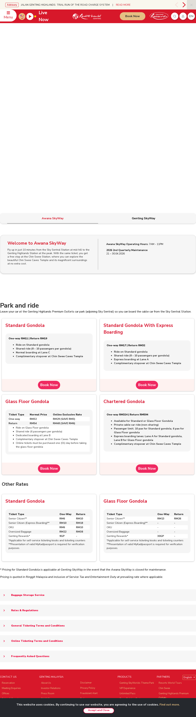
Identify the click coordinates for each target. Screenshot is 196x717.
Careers (45, 600)
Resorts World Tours (170, 548)
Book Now (132, 16)
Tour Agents (48, 595)
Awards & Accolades (52, 605)
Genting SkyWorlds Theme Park (136, 548)
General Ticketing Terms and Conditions (32, 491)
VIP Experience (127, 553)
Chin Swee (164, 553)
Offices (5, 559)
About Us (46, 548)
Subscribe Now (68, 642)
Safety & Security (11, 564)
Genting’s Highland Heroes (55, 574)
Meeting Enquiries (11, 553)
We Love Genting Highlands (56, 610)
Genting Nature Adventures (133, 600)
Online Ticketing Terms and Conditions (31, 506)
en (191, 16)
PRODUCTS (124, 542)
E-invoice (85, 569)
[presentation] (177, 5)
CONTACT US (8, 542)
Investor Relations (51, 553)
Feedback (7, 569)
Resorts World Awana (131, 595)
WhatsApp (7, 574)
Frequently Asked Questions (24, 522)
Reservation (8, 548)
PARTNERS (163, 542)
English (188, 543)
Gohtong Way (126, 579)
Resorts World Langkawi (132, 589)
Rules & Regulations (19, 476)
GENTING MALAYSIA (51, 542)
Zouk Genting (166, 568)
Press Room (47, 559)
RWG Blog (47, 564)
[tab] (52, 84)
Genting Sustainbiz (51, 580)
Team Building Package (132, 564)
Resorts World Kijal (130, 584)
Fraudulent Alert (89, 558)
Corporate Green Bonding (133, 605)
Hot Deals (124, 616)
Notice (83, 564)
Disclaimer (86, 548)
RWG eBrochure (50, 569)
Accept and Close (98, 710)
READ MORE (123, 5)
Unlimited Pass (127, 559)
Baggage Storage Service (22, 460)
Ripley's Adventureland (171, 579)
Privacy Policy (87, 553)
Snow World (165, 584)
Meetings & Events (129, 610)
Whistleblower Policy (92, 584)
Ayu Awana (165, 573)
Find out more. (170, 705)
